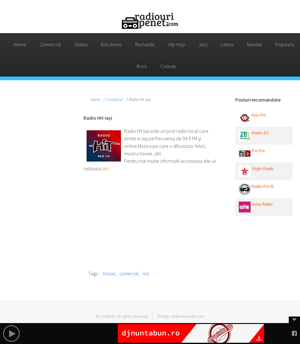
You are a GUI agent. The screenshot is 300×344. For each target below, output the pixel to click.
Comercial (50, 44)
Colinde (168, 66)
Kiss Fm (259, 115)
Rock (142, 66)
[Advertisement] (36, 189)
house (109, 274)
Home (20, 44)
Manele (254, 44)
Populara (284, 44)
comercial (128, 274)
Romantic (145, 44)
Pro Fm (258, 150)
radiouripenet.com (187, 316)
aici (105, 168)
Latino (227, 44)
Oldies (81, 44)
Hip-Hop (176, 44)
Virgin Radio (263, 168)
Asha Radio (262, 204)
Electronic (111, 44)
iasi (146, 274)
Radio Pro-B (263, 186)
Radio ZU (260, 133)
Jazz (203, 44)
